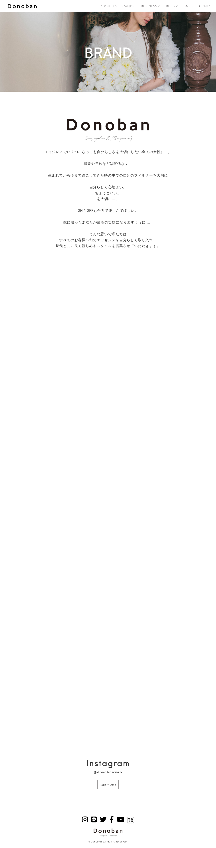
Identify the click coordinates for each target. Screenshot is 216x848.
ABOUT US (108, 5)
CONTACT (207, 5)
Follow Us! (108, 784)
